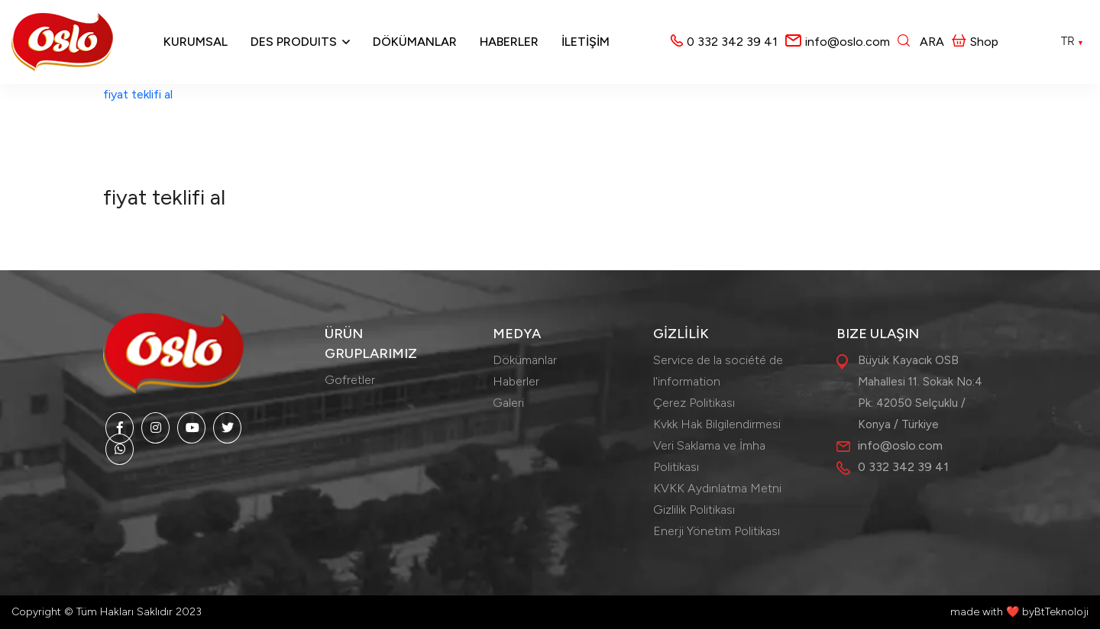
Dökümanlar (415, 41)
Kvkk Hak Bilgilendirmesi (717, 424)
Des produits (294, 41)
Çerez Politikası (694, 402)
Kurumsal (195, 41)
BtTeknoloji (1061, 611)
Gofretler (350, 380)
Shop (975, 41)
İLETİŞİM (585, 41)
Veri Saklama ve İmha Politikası (709, 456)
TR (1072, 41)
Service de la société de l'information (718, 371)
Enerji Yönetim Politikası (716, 531)
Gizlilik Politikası (694, 509)
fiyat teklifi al (138, 94)
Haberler (509, 41)
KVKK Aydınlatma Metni (717, 488)
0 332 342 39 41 (732, 41)
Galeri (508, 402)
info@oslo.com (847, 41)
